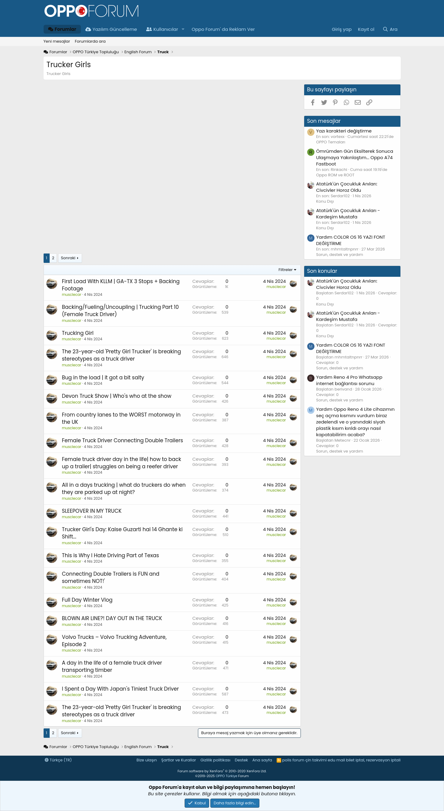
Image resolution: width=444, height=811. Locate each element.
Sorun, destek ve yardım (339, 254)
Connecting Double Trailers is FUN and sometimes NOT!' (111, 577)
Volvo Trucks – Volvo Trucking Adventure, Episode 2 (114, 640)
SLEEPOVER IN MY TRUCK (92, 511)
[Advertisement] (172, 126)
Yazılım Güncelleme (111, 29)
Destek (241, 760)
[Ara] (390, 29)
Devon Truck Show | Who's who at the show (117, 396)
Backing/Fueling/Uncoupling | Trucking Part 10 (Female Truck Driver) (120, 310)
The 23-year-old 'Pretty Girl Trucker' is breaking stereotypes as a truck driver (121, 355)
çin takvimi (316, 760)
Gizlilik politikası (215, 760)
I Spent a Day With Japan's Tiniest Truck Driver (120, 688)
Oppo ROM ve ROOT (335, 175)
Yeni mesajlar (57, 41)
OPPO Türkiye (226, 775)
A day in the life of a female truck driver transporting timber (112, 666)
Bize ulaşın (146, 760)
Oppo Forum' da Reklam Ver (223, 29)
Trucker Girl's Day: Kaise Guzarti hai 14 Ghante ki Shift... (122, 533)
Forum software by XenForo (222, 771)
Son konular (322, 271)
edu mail (336, 760)
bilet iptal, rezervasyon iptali (373, 760)
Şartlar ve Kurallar (178, 760)
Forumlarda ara (90, 41)
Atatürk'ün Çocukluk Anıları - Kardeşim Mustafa (348, 213)
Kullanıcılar (162, 29)
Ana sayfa (262, 760)
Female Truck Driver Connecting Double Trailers (122, 440)
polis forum (293, 760)
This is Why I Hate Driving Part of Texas (110, 555)
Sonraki (68, 258)
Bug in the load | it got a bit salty (103, 377)
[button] (183, 29)
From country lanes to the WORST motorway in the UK (121, 418)
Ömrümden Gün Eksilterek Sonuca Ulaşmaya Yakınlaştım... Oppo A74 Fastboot (354, 157)
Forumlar (62, 29)
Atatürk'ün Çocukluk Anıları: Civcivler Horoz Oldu (346, 187)
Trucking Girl (78, 333)
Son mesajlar (324, 121)
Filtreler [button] (285, 270)
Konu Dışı (325, 201)
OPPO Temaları (330, 142)
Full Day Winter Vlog (87, 599)
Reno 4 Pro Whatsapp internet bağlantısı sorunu (349, 380)
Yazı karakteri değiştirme (344, 131)
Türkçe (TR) (58, 760)
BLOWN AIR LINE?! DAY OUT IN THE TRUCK (112, 618)
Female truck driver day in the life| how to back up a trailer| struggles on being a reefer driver (121, 463)
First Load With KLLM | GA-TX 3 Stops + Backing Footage (121, 285)
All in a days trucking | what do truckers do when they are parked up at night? (124, 488)
